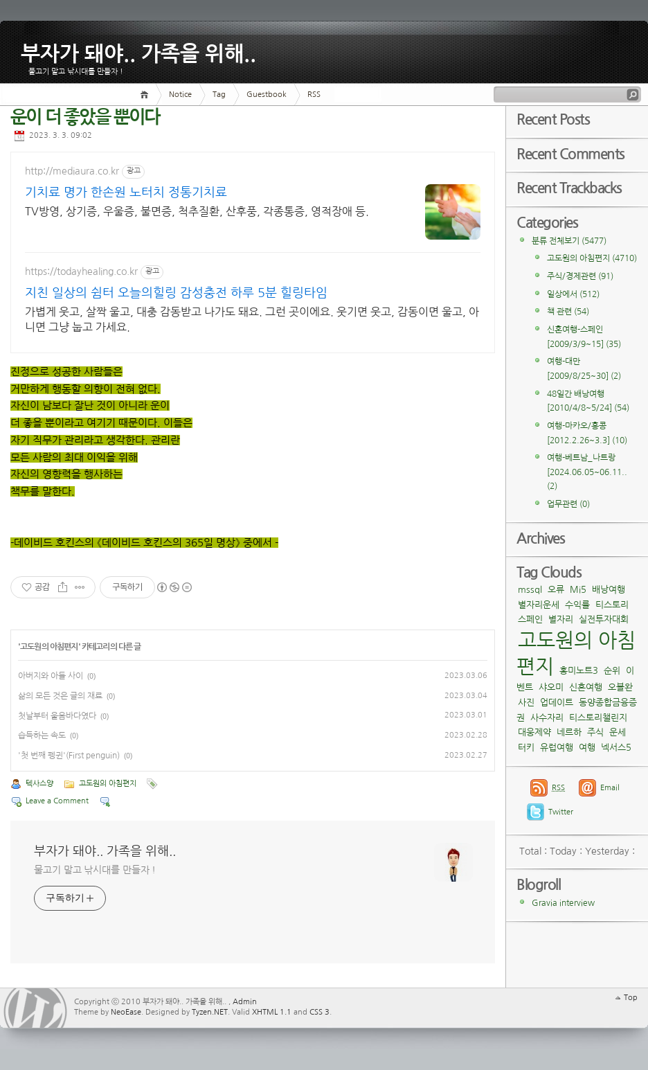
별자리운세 (538, 604)
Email (610, 788)
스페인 (530, 619)
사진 (526, 702)
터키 (526, 747)
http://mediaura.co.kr (72, 171)
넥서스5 (616, 747)
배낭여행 (608, 589)
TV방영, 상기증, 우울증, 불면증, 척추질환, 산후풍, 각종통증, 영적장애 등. (124, 219)
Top (631, 997)
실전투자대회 (604, 619)
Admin (245, 1002)
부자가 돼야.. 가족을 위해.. (138, 51)
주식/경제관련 (580, 276)
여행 (587, 747)
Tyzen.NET (210, 1012)
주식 (595, 732)
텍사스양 (39, 783)
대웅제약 (534, 732)
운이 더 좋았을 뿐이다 (85, 117)
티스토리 (612, 604)
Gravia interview (563, 903)
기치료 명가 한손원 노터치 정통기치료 (120, 193)
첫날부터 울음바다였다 (57, 716)
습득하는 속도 (42, 735)
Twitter (560, 812)
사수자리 (547, 717)
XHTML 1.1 (271, 1012)
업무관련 (568, 504)
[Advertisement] (400, 204)
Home (146, 94)
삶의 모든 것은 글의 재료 (60, 696)
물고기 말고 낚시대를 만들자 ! (95, 870)
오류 (556, 589)
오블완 (620, 687)
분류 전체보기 (569, 241)
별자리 (560, 619)
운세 (617, 732)
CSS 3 (319, 1012)
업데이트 (556, 702)
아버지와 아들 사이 (50, 676)
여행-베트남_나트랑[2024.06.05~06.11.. (587, 472)
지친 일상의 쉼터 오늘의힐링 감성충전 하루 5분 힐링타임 (176, 293)
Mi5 (578, 589)
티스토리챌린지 (598, 717)
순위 (612, 670)
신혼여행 (585, 687)
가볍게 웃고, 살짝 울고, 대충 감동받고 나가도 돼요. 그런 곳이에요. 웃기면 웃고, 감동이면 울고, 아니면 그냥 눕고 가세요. (252, 319)
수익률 (577, 604)
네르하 (569, 732)
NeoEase (126, 1012)
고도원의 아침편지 (49, 647)
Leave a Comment (57, 801)
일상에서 (573, 294)
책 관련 (568, 311)
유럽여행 (556, 747)
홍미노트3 (578, 670)
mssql (530, 589)
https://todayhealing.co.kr (81, 271)
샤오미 (551, 687)
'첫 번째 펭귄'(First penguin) (69, 755)
